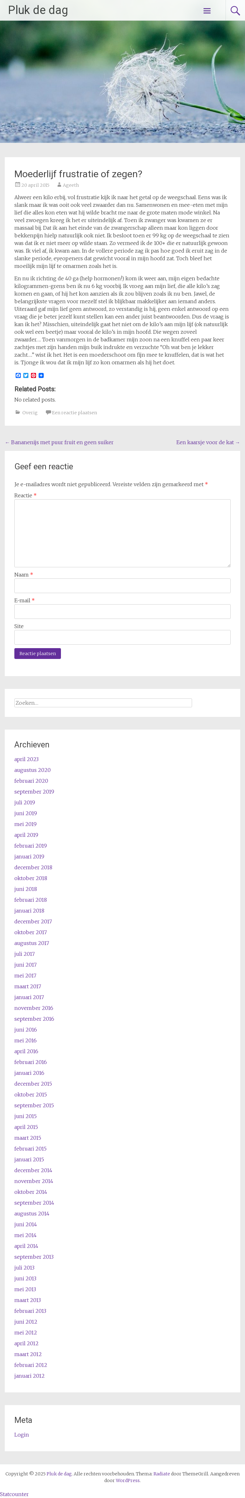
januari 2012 (29, 1376)
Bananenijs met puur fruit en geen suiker (59, 442)
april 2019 (26, 835)
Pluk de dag (38, 10)
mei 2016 (25, 1040)
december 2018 (33, 867)
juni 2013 (25, 1278)
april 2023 (26, 759)
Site (19, 626)
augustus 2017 (31, 943)
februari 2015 (30, 1148)
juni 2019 (25, 813)
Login (21, 1435)
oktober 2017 (30, 932)
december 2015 (33, 1084)
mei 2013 (25, 1289)
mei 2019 (25, 824)
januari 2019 (29, 856)
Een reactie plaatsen (74, 413)
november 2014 (33, 1181)
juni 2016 (25, 1029)
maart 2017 (27, 986)
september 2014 (34, 1203)
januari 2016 (29, 1073)
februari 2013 (30, 1311)
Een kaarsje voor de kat (208, 442)
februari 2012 (30, 1365)
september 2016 (34, 1019)
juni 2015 (25, 1116)
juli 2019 (24, 802)
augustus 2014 (31, 1213)
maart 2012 (28, 1354)
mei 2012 (25, 1332)
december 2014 (33, 1170)
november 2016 (33, 1008)
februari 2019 (30, 846)
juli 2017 (24, 954)
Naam (23, 574)
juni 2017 (25, 965)
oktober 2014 (30, 1192)
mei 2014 (25, 1235)
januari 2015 (29, 1159)
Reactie (25, 495)
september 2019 (34, 791)
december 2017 (33, 921)
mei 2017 (25, 975)
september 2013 (34, 1257)
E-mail (24, 600)
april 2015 (26, 1127)
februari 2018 (30, 900)
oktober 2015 (30, 1094)
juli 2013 (24, 1267)
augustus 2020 (32, 770)
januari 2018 (29, 910)
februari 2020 (31, 781)
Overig (30, 413)
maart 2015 (27, 1138)
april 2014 (26, 1246)
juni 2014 (25, 1224)
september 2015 (34, 1105)
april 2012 (26, 1343)
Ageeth (71, 185)
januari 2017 (29, 997)
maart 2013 (27, 1300)
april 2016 (26, 1051)
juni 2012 (25, 1322)
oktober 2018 (30, 878)
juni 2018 (25, 889)
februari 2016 (30, 1062)
